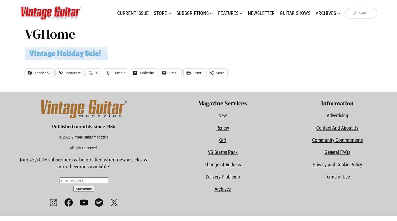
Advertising (337, 115)
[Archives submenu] (338, 13)
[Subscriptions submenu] (211, 13)
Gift (222, 140)
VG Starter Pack (223, 152)
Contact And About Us (337, 128)
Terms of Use (337, 177)
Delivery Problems (223, 177)
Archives (222, 189)
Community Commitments (337, 140)
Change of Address (223, 164)
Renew (222, 128)
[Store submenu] (169, 13)
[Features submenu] (241, 13)
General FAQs (337, 152)
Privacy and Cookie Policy (337, 164)
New (222, 115)
